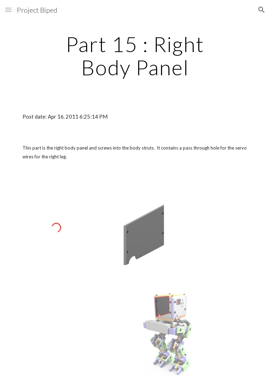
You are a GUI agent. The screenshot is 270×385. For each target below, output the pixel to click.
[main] (135, 56)
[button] (8, 9)
